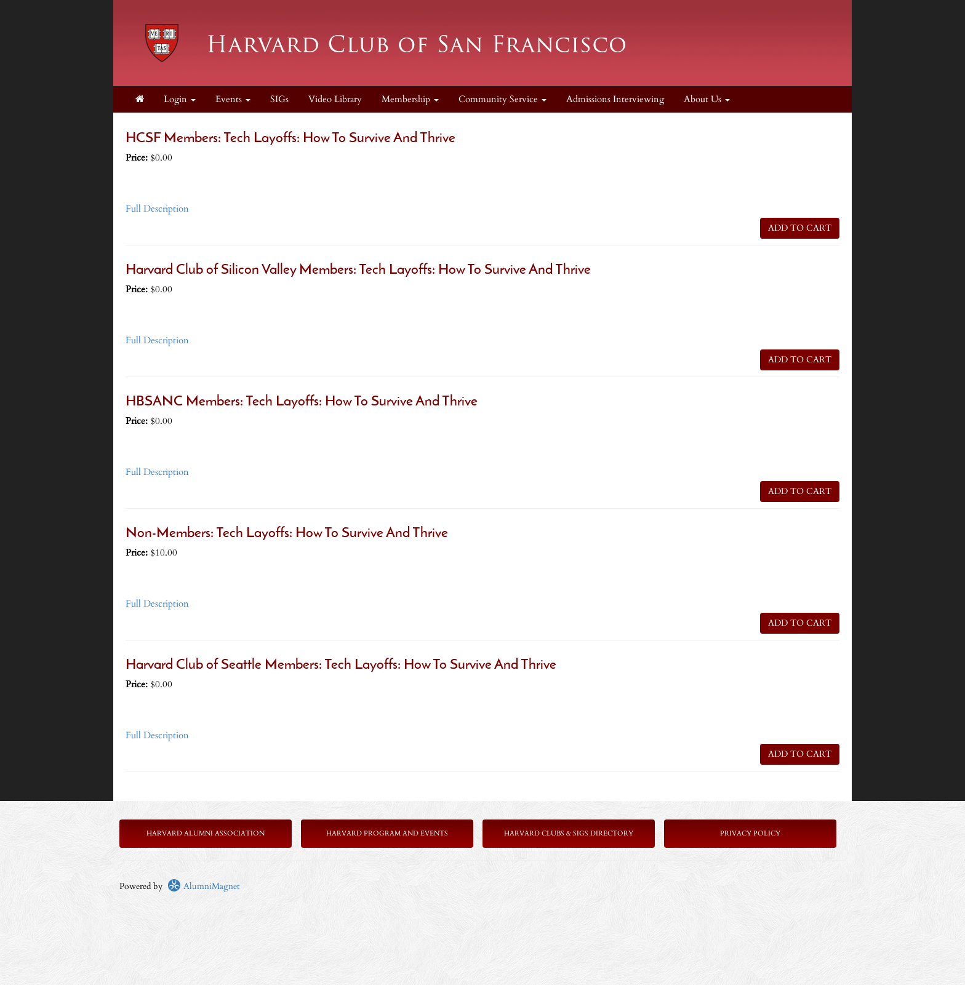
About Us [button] (707, 99)
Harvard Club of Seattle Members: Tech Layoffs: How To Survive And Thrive (341, 665)
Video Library (335, 99)
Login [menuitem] (180, 99)
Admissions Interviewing (615, 99)
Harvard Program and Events (387, 833)
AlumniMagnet (203, 886)
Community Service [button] (502, 99)
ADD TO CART (799, 228)
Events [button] (232, 99)
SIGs (279, 99)
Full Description (157, 208)
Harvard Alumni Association (205, 833)
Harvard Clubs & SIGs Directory (568, 833)
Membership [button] (410, 99)
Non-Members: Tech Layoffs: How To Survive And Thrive (287, 534)
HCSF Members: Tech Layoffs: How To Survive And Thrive (290, 139)
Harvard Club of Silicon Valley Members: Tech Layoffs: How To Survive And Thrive (358, 270)
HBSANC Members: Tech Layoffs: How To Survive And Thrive (302, 402)
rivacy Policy (752, 833)
